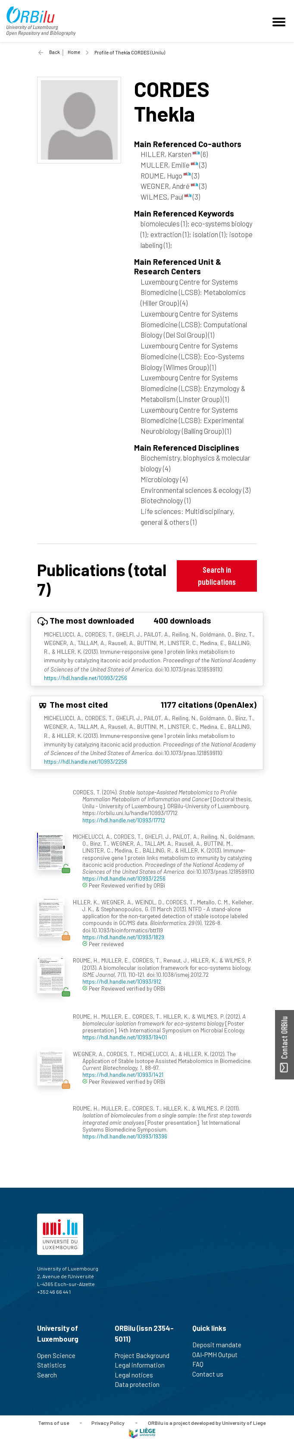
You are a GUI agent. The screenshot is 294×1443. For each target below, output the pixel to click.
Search (50, 1375)
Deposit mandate (220, 1345)
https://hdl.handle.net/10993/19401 (124, 1037)
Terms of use (53, 1422)
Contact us (211, 1374)
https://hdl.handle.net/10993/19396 (124, 1136)
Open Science (60, 1355)
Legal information (143, 1365)
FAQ (201, 1364)
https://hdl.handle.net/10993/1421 (122, 1074)
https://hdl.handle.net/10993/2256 (85, 677)
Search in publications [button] (217, 576)
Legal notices (137, 1375)
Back (54, 52)
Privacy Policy (108, 1422)
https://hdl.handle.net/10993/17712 (123, 820)
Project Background (146, 1355)
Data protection (141, 1384)
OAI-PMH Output (218, 1354)
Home (74, 52)
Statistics (55, 1365)
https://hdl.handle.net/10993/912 (121, 981)
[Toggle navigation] (280, 21)
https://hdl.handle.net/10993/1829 (123, 937)
